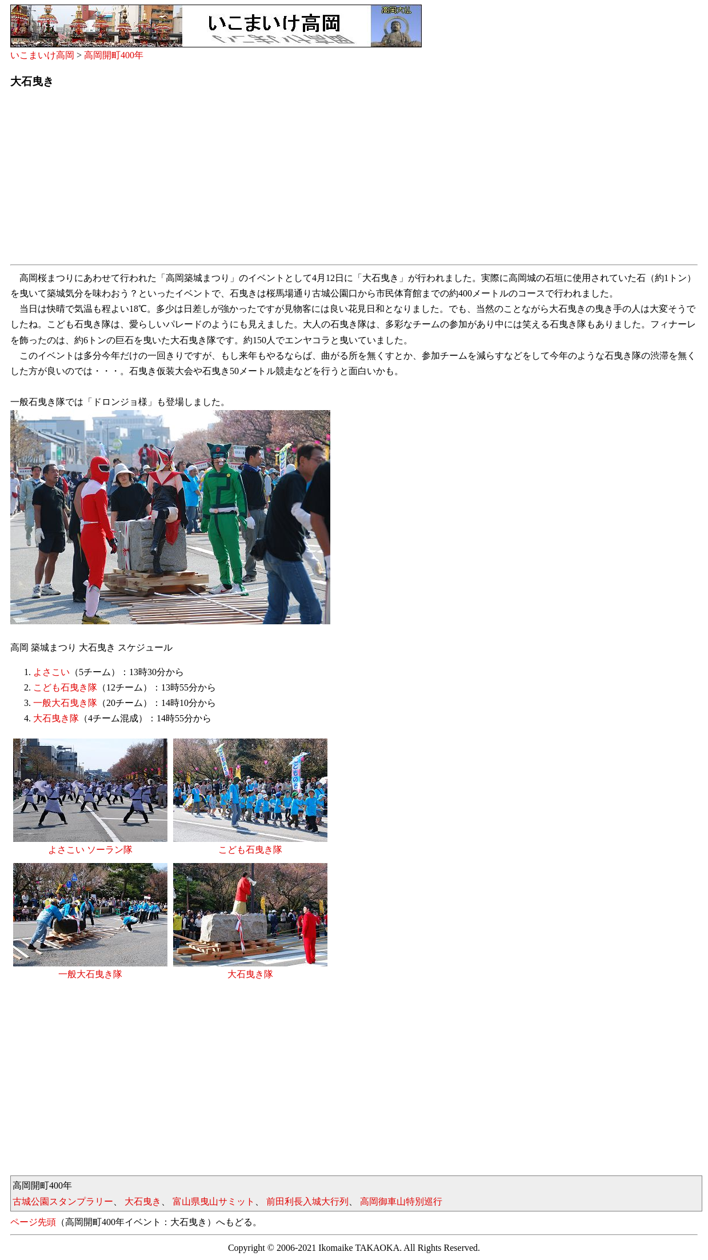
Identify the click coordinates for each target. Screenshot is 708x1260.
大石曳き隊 (56, 718)
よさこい (51, 672)
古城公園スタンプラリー (63, 1201)
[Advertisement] (353, 180)
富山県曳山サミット (214, 1201)
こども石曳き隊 (65, 687)
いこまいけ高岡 (42, 55)
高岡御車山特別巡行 (401, 1201)
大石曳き (143, 1201)
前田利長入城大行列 (307, 1201)
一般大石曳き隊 (65, 703)
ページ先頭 (33, 1222)
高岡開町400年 (113, 55)
